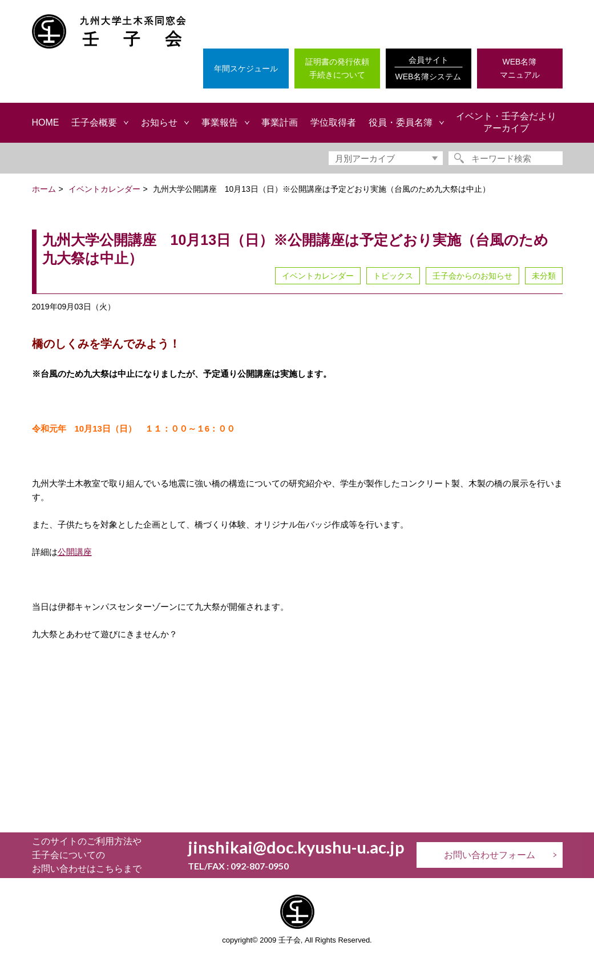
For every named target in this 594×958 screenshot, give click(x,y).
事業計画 (279, 122)
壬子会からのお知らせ (472, 275)
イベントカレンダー (318, 275)
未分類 (544, 275)
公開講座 (75, 552)
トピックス (393, 275)
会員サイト (428, 69)
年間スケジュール (246, 68)
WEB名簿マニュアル (520, 68)
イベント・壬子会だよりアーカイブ (506, 122)
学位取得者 (333, 122)
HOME (45, 122)
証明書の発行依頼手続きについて (337, 68)
